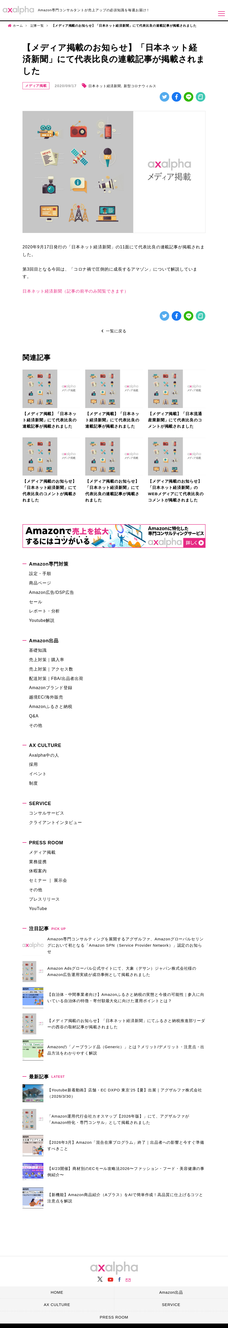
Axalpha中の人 (44, 755)
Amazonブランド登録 (50, 688)
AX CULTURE (45, 745)
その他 (35, 725)
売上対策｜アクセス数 (51, 669)
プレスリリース (44, 899)
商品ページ (40, 583)
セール (35, 602)
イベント (38, 774)
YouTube (38, 908)
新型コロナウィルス (140, 86)
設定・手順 (40, 574)
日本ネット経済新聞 (105, 86)
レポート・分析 (44, 611)
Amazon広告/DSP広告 (51, 592)
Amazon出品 (44, 641)
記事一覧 (37, 25)
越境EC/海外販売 (46, 697)
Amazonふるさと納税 (50, 707)
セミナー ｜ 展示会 (48, 880)
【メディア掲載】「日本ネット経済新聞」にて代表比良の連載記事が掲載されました (49, 419)
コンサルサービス (46, 813)
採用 (33, 764)
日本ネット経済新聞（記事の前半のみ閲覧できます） (75, 291)
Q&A (34, 716)
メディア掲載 (36, 86)
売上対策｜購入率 (46, 660)
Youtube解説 (42, 620)
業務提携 (38, 862)
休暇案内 (38, 871)
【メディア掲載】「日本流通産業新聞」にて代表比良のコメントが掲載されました (175, 419)
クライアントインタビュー (55, 822)
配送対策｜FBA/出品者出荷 (56, 678)
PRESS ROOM (46, 842)
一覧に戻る (116, 331)
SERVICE (40, 803)
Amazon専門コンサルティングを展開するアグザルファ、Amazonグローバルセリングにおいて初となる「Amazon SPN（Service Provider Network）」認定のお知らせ (125, 945)
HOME (57, 1291)
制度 (33, 783)
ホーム (18, 25)
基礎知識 (38, 650)
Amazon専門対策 (49, 564)
